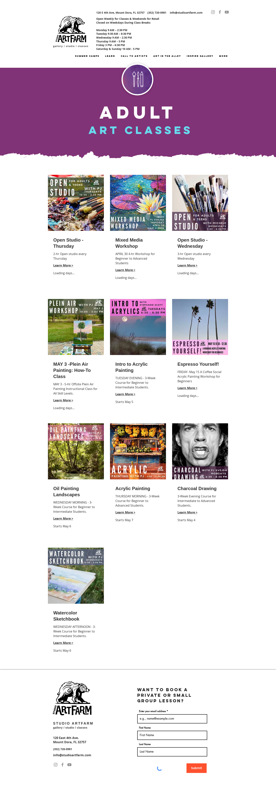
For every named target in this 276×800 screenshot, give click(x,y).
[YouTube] (226, 12)
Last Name (145, 744)
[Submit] (196, 768)
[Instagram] (212, 12)
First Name (145, 728)
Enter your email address (152, 711)
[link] (76, 243)
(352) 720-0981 (62, 749)
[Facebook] (219, 12)
